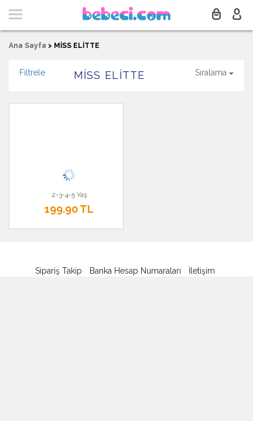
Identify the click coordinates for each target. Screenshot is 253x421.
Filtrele (32, 72)
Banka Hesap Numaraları (135, 270)
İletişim (202, 270)
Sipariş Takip (58, 270)
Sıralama (214, 72)
